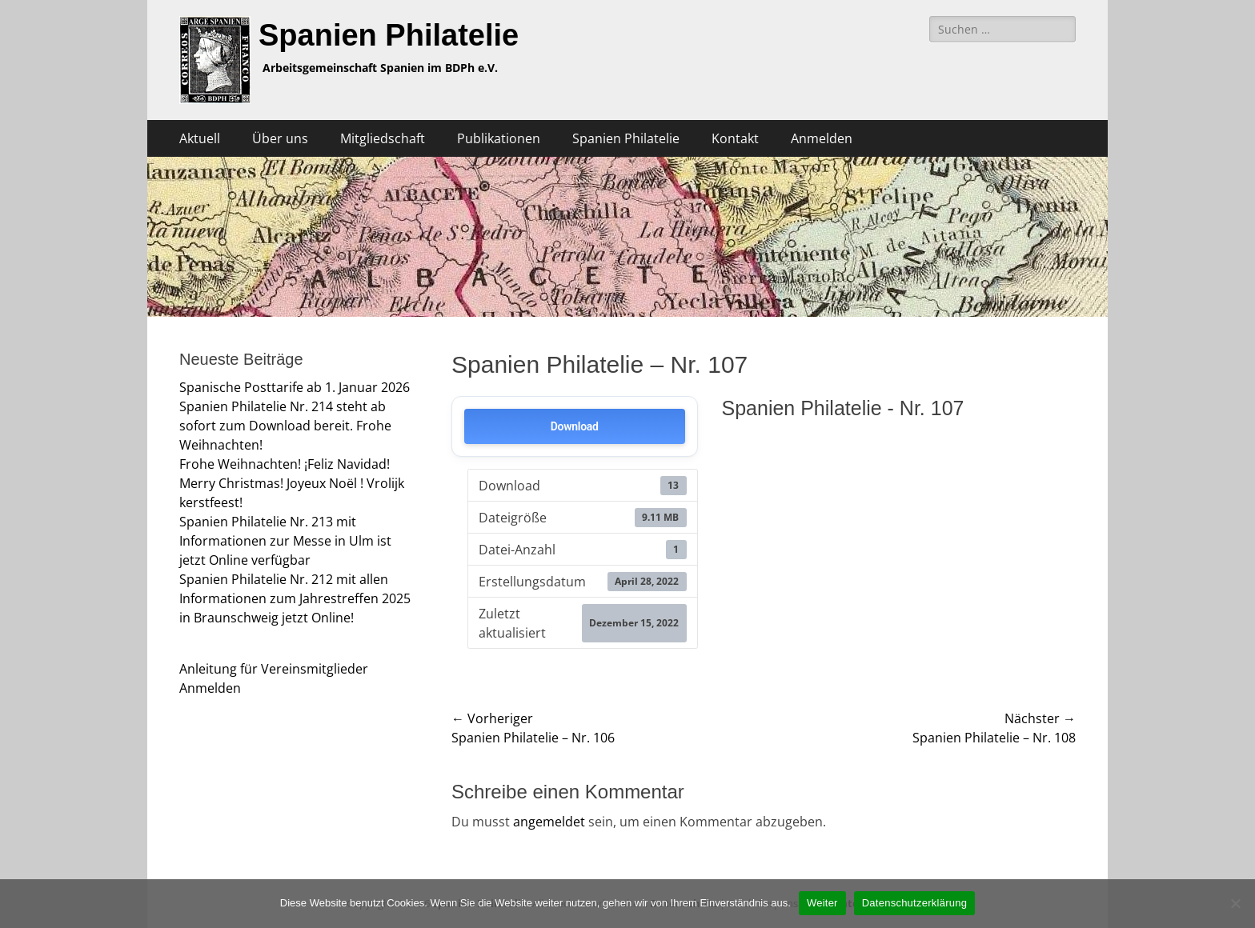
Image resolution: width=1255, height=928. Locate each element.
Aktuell (199, 138)
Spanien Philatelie (389, 35)
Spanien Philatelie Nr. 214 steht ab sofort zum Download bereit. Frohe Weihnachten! (285, 426)
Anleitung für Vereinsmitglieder (273, 669)
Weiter (822, 903)
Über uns (280, 138)
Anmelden (821, 138)
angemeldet (549, 821)
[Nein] (1235, 903)
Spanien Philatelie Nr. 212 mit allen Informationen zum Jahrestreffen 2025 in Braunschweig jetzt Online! (295, 598)
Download (575, 426)
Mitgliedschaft (382, 138)
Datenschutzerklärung (914, 903)
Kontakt (735, 138)
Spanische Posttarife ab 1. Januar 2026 (294, 387)
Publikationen (498, 138)
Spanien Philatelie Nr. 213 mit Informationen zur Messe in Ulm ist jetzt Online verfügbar (285, 541)
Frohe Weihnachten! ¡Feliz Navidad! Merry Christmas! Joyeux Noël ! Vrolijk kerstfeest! (291, 483)
